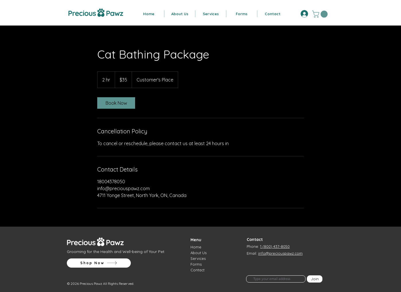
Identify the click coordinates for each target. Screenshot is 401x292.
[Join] (314, 279)
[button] (179, 13)
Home (195, 247)
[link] (116, 103)
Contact (197, 270)
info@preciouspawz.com (280, 253)
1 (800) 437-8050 (275, 246)
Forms (196, 264)
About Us (198, 252)
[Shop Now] (99, 263)
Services (198, 258)
